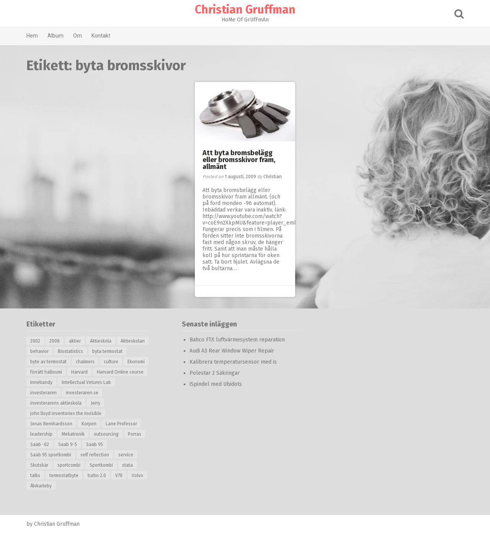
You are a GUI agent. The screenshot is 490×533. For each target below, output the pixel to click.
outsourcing (106, 434)
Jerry (95, 403)
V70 (118, 475)
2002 (35, 341)
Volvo (137, 475)
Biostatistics (70, 351)
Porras (134, 434)
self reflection (94, 455)
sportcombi (68, 465)
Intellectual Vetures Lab (86, 382)
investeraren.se (82, 392)
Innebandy (41, 382)
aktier (75, 341)
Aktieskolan (133, 341)
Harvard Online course (120, 372)
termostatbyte (63, 475)
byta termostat (107, 351)
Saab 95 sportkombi (50, 455)
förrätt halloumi (46, 372)
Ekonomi (136, 361)
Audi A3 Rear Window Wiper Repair (231, 351)
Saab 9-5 (67, 444)
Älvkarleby (41, 486)
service (125, 455)
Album (55, 36)
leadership (41, 434)
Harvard (79, 372)
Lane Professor (121, 423)
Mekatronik (73, 434)
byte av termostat (48, 361)
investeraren (43, 392)
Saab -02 (39, 444)
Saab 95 (94, 444)
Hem (32, 36)
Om (77, 36)
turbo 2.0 (97, 475)
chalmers (85, 361)
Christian (272, 176)
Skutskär (39, 465)
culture (111, 361)
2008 (54, 341)
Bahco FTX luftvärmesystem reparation (237, 339)
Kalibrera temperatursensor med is (233, 362)
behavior (39, 351)
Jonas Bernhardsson (51, 423)
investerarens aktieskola (56, 403)
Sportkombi (101, 465)
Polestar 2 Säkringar (214, 373)
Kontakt (100, 36)
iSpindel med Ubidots (215, 384)
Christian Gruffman (245, 9)
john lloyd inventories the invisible (65, 413)
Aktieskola (100, 341)
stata (127, 465)
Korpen (89, 423)
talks (35, 475)
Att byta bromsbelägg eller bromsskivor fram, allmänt (239, 160)
